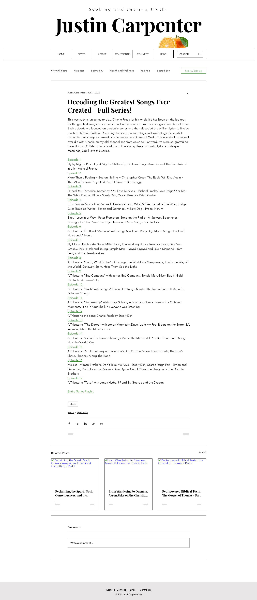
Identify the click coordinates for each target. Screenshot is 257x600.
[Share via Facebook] (69, 423)
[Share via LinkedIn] (85, 423)
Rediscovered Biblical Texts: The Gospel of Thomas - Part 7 (181, 493)
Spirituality (97, 70)
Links (133, 589)
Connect (121, 589)
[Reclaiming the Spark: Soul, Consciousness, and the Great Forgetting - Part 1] (75, 472)
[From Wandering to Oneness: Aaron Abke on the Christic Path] (128, 472)
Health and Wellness (122, 70)
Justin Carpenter (129, 24)
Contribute (145, 589)
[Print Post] (101, 423)
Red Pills (145, 70)
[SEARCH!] (185, 54)
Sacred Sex (163, 70)
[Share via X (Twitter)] (77, 423)
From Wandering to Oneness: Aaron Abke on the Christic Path (128, 493)
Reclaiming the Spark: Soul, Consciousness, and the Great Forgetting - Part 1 (74, 493)
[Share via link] (93, 423)
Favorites (79, 70)
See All (202, 452)
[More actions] (188, 93)
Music (73, 404)
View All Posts (59, 70)
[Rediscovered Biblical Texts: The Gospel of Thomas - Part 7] (182, 472)
